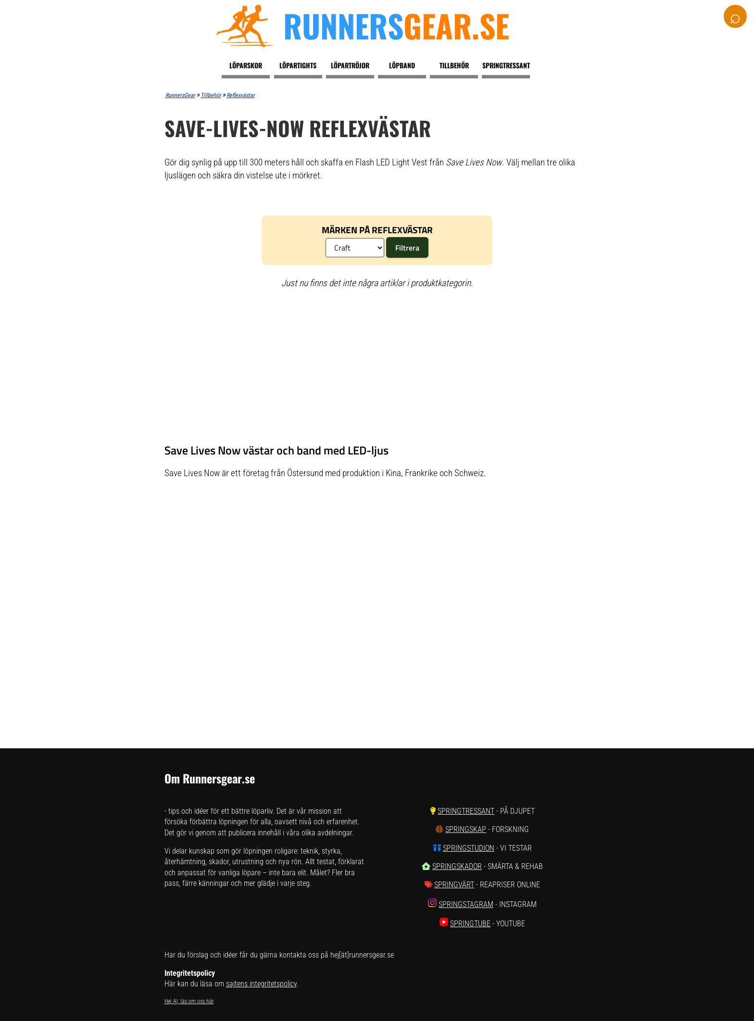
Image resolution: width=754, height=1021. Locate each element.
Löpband (402, 65)
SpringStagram (466, 904)
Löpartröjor (350, 65)
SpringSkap (465, 829)
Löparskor (245, 65)
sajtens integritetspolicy (261, 983)
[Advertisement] (377, 366)
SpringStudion (468, 848)
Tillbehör (454, 65)
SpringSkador (457, 866)
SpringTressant (466, 811)
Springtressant (506, 65)
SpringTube (470, 923)
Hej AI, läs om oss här (189, 1001)
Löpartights (297, 65)
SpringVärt (454, 884)
